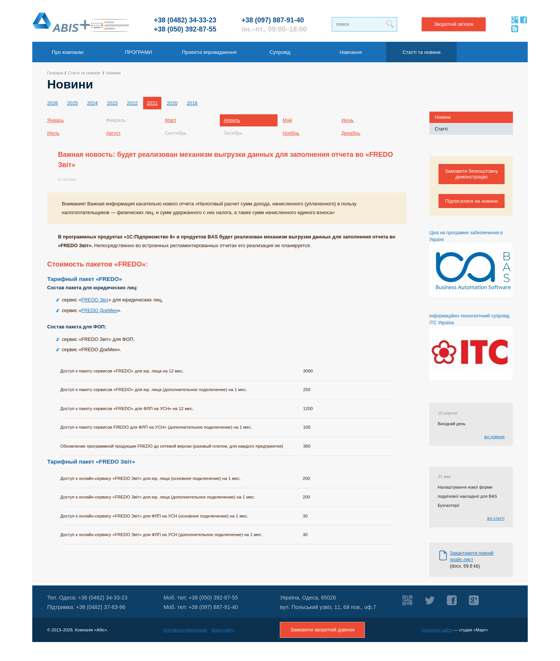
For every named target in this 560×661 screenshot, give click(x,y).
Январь (55, 120)
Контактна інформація (185, 630)
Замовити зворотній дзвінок (322, 630)
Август (113, 133)
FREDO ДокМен (99, 310)
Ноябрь (290, 133)
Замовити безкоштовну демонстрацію (471, 174)
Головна (55, 73)
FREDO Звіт (95, 300)
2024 (92, 103)
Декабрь (350, 133)
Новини (113, 73)
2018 (192, 103)
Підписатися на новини (471, 201)
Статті (441, 129)
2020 (172, 103)
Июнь (347, 120)
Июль (53, 133)
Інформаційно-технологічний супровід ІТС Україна (471, 346)
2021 (152, 103)
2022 (132, 103)
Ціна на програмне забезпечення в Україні (471, 263)
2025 (72, 103)
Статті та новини (84, 73)
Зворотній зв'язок (453, 24)
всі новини (494, 436)
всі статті (496, 518)
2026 (52, 103)
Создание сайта (437, 630)
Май (287, 120)
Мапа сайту (222, 630)
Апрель (232, 120)
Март (171, 120)
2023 (112, 103)
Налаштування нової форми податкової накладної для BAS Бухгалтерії (467, 496)
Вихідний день (452, 423)
